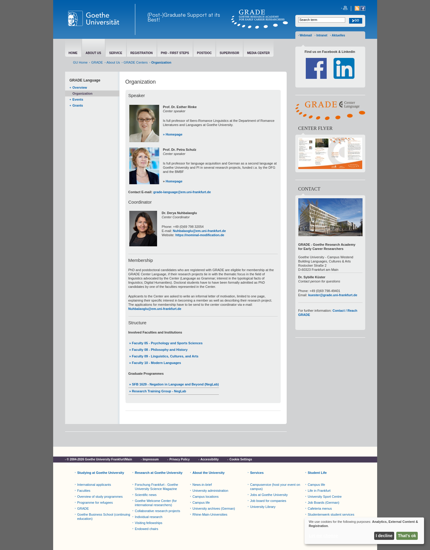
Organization (83, 93)
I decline (384, 535)
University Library (263, 506)
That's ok (407, 535)
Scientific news (146, 495)
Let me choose (323, 536)
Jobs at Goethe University (269, 495)
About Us (113, 62)
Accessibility (209, 459)
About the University (209, 472)
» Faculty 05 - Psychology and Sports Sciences (166, 343)
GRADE (97, 62)
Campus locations (206, 496)
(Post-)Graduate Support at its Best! (184, 17)
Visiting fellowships (148, 523)
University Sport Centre (325, 496)
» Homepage (172, 134)
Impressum (151, 459)
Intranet (321, 35)
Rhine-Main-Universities (210, 514)
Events (78, 99)
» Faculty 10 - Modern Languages (155, 363)
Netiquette (74, 464)
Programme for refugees (95, 502)
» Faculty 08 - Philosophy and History (158, 349)
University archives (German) (214, 508)
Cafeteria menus (320, 508)
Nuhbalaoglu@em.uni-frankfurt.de (199, 231)
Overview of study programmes (100, 496)
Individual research (148, 517)
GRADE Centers (136, 62)
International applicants (94, 484)
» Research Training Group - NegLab (157, 391)
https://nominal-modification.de (199, 235)
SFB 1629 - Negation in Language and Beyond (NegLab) (175, 384)
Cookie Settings (240, 459)
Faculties (83, 490)
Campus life (201, 502)
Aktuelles (338, 35)
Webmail (306, 35)
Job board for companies (268, 501)
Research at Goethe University (159, 472)
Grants (78, 105)
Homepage (174, 181)
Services (257, 472)
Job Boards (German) (324, 502)
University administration (210, 490)
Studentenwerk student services (331, 514)
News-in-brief (202, 484)
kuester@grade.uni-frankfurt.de (332, 295)
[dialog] (364, 530)
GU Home (80, 62)
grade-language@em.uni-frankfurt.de (182, 192)
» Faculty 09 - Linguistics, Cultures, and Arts (164, 356)
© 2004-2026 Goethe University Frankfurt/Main (99, 459)
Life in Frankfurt (319, 490)
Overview (80, 87)
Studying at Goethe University (100, 472)
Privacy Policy (179, 459)
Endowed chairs (146, 529)
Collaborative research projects (157, 511)
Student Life (317, 472)
